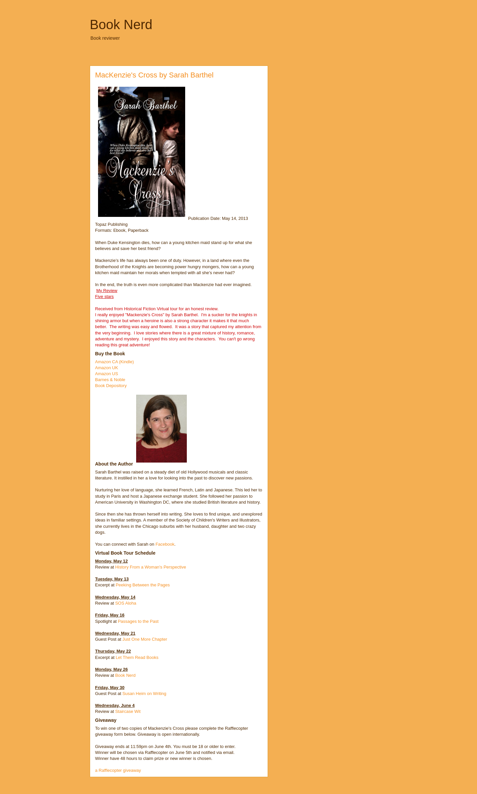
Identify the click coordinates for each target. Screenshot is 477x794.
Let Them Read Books (137, 657)
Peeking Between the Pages (143, 584)
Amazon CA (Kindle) (114, 361)
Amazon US (106, 373)
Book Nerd (121, 24)
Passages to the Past (138, 621)
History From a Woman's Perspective (150, 567)
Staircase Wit (128, 711)
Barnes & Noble (110, 379)
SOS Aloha (125, 603)
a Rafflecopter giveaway (118, 770)
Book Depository (111, 385)
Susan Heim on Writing (144, 693)
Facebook (164, 544)
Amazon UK (106, 367)
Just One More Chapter (144, 639)
